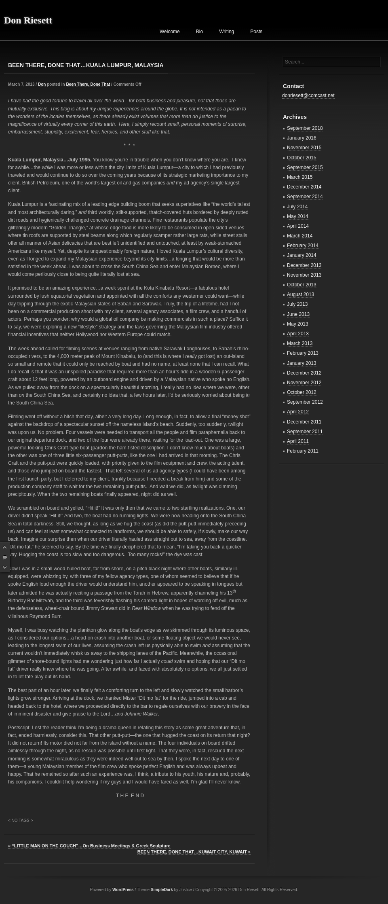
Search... (294, 62)
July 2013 (297, 304)
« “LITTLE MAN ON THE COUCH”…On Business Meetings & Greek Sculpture (89, 845)
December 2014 (304, 187)
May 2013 (297, 324)
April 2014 (298, 226)
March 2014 (299, 236)
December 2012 (304, 373)
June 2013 (298, 314)
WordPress (123, 889)
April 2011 (298, 441)
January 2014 (301, 255)
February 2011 (302, 451)
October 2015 (301, 158)
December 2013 (304, 265)
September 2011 (305, 431)
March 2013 (299, 343)
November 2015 (304, 147)
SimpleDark (162, 889)
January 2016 (301, 138)
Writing (226, 31)
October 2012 (301, 392)
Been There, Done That (88, 84)
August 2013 (300, 294)
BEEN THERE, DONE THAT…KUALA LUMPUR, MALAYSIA (86, 65)
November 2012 (304, 382)
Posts (256, 31)
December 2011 (304, 422)
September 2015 (305, 167)
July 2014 (297, 207)
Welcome (170, 31)
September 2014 (305, 196)
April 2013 (298, 334)
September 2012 (305, 402)
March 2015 (299, 177)
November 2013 (304, 275)
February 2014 (302, 245)
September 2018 (305, 128)
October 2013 (301, 285)
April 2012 (298, 412)
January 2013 (301, 363)
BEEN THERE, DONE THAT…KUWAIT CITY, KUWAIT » (194, 851)
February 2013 (302, 353)
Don (42, 84)
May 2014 (297, 216)
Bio (199, 31)
